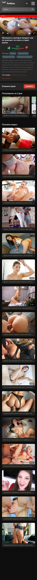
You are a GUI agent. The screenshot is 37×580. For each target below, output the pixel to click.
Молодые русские (8, 57)
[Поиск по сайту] (32, 9)
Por (11, 3)
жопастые (15, 75)
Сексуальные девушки (24, 57)
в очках (23, 75)
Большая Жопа (23, 53)
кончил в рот (7, 78)
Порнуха (12, 53)
